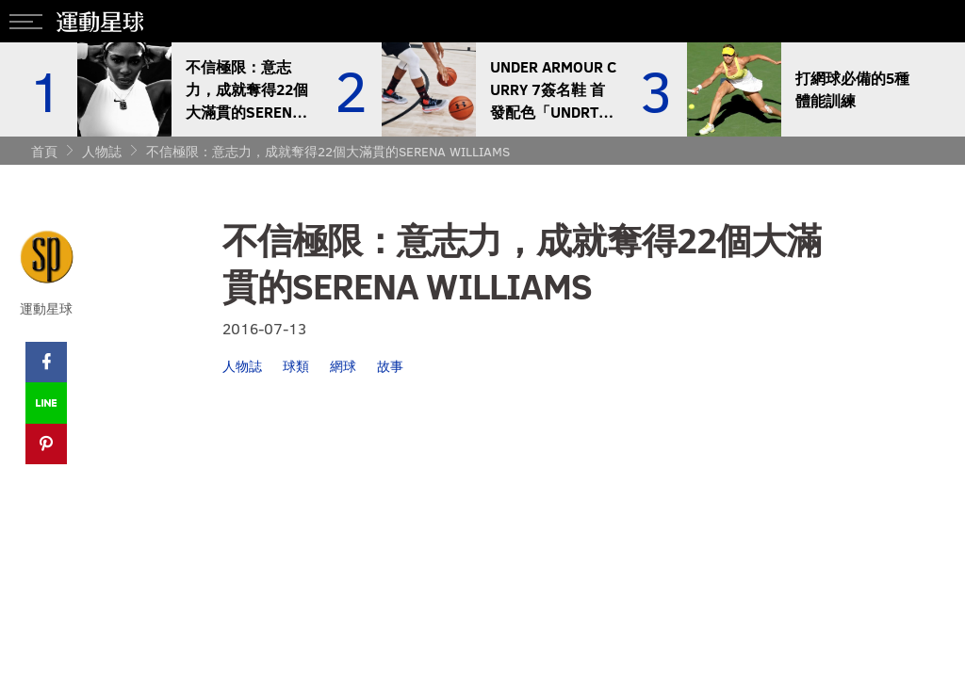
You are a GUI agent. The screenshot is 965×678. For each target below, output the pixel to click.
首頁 (44, 151)
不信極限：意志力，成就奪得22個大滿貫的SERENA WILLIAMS (328, 151)
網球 (343, 366)
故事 (390, 366)
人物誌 (102, 151)
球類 (296, 366)
